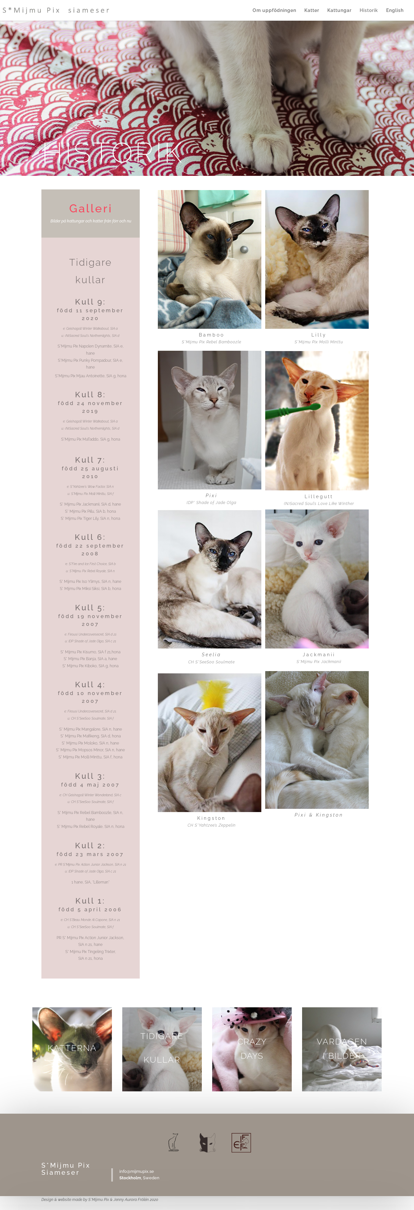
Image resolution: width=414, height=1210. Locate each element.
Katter (311, 10)
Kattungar (339, 10)
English (395, 10)
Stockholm (130, 1177)
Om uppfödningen (274, 10)
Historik (369, 10)
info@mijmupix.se (136, 1171)
